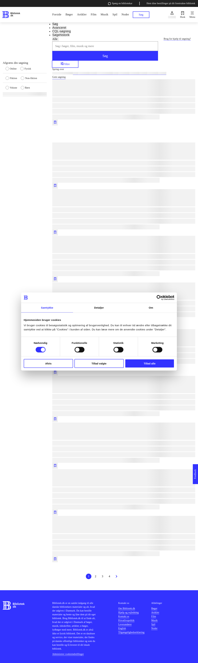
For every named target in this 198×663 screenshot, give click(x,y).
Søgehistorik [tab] (61, 35)
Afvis (48, 363)
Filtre (65, 64)
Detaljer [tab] (99, 307)
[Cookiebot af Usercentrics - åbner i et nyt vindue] (159, 297)
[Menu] (192, 14)
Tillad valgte (99, 363)
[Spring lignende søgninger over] (123, 69)
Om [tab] (151, 307)
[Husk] (182, 14)
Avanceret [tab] (59, 27)
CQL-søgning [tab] (61, 31)
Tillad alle (149, 363)
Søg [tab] (55, 24)
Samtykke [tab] (47, 307)
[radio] (13, 68)
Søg (105, 56)
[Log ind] (172, 14)
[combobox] (105, 46)
